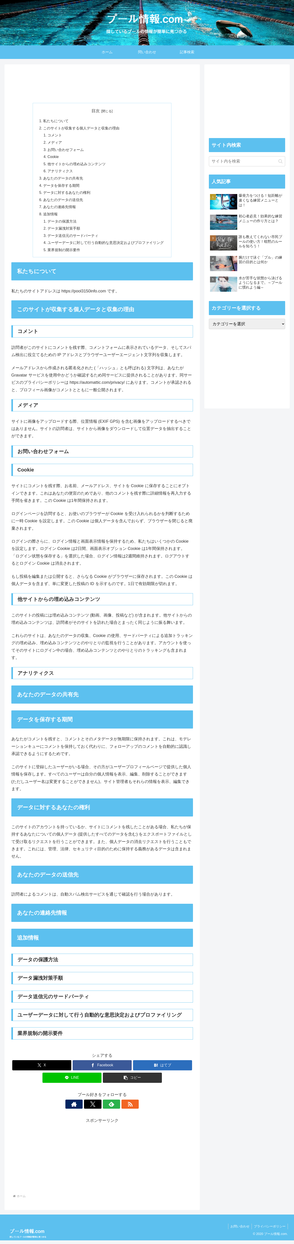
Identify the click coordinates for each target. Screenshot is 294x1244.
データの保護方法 (62, 224)
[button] (132, 1081)
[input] (247, 161)
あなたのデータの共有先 (63, 180)
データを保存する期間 (61, 187)
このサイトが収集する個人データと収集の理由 (81, 128)
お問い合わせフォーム (66, 150)
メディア (55, 143)
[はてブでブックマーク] (162, 1069)
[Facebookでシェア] (102, 1069)
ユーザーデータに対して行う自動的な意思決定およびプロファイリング (106, 246)
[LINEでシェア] (71, 1081)
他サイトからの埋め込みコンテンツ (77, 165)
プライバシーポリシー (269, 1230)
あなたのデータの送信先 (63, 202)
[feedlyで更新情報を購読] (107, 1107)
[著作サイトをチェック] (86, 1107)
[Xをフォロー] (96, 1107)
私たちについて (56, 121)
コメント (55, 136)
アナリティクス (60, 172)
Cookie (53, 158)
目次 (95, 111)
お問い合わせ (239, 1230)
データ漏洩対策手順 (64, 231)
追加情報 (50, 216)
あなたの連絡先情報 (59, 209)
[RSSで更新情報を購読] (117, 1107)
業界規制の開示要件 (64, 253)
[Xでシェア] (41, 1069)
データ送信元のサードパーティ (73, 239)
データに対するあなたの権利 (66, 194)
